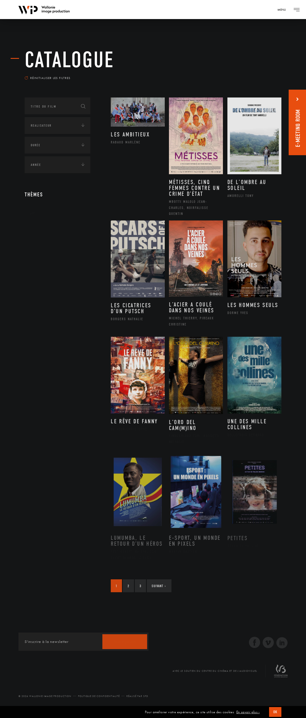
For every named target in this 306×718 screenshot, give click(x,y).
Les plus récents (262, 74)
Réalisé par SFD (137, 696)
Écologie (38, 248)
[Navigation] (283, 9)
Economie (38, 266)
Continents (40, 231)
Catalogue (69, 60)
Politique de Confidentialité (99, 696)
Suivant (159, 586)
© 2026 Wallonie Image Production (44, 696)
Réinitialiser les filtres (47, 78)
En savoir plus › (248, 712)
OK (275, 712)
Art (33, 213)
